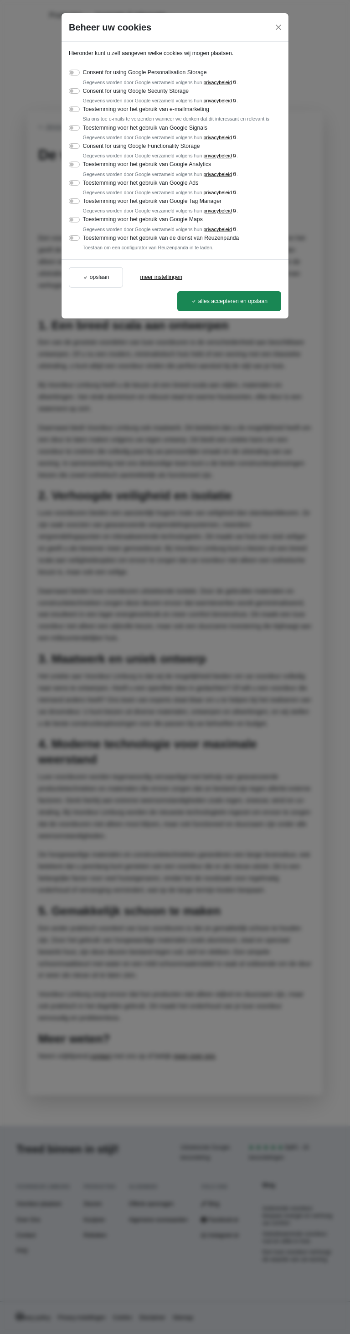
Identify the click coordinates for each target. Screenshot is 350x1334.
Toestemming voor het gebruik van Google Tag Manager (152, 201)
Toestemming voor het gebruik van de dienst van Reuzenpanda (161, 238)
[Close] (278, 27)
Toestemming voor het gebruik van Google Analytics (147, 164)
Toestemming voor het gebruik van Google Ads (141, 183)
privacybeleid (217, 82)
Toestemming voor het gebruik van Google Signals (145, 128)
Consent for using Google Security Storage (136, 91)
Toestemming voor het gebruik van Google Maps (143, 219)
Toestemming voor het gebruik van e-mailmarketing (146, 109)
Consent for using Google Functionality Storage (141, 146)
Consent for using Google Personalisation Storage (145, 72)
